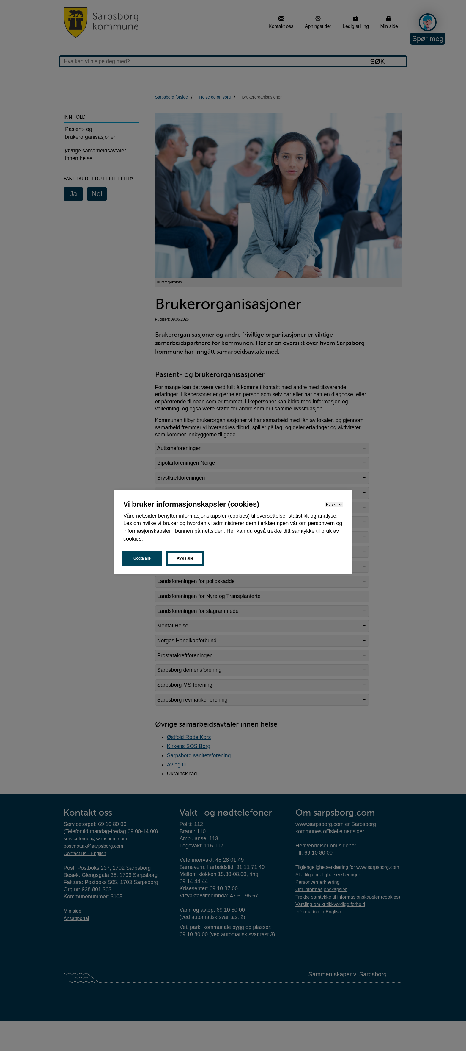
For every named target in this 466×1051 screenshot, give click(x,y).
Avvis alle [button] (185, 558)
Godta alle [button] (142, 558)
